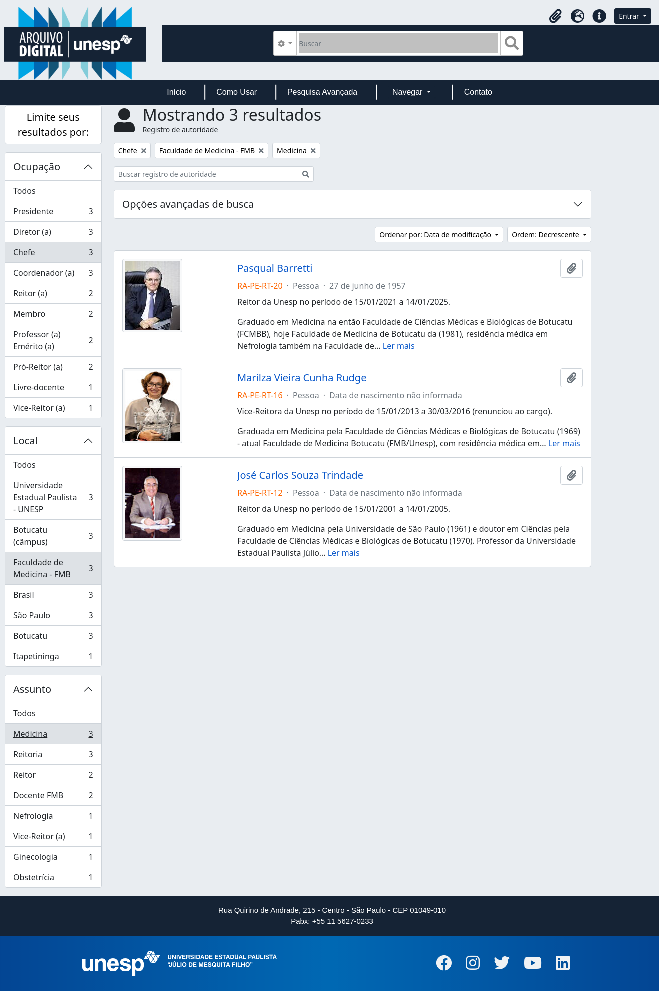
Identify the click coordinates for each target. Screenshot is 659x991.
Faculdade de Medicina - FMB (53, 568)
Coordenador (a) (53, 275)
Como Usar (236, 92)
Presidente (53, 213)
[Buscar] (398, 43)
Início (176, 92)
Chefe (53, 254)
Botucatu (53, 638)
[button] (555, 16)
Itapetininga (53, 658)
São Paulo (53, 617)
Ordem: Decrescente (546, 234)
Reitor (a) (53, 295)
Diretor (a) (53, 234)
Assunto (32, 689)
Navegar (408, 92)
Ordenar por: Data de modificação (436, 234)
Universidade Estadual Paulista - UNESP (53, 497)
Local (25, 440)
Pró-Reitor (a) (53, 369)
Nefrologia (53, 818)
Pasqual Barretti (274, 268)
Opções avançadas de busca (188, 204)
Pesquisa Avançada (322, 92)
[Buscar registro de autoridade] (206, 174)
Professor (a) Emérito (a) (53, 340)
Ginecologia (53, 859)
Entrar (630, 16)
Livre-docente (53, 389)
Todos (24, 190)
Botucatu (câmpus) (53, 535)
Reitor (53, 777)
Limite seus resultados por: (53, 124)
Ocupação (36, 166)
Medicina (53, 736)
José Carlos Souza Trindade (300, 475)
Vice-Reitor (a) (53, 410)
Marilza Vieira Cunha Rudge (301, 378)
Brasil (53, 597)
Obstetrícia (53, 879)
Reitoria (53, 756)
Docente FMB (53, 797)
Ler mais (399, 345)
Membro (53, 316)
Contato (478, 92)
